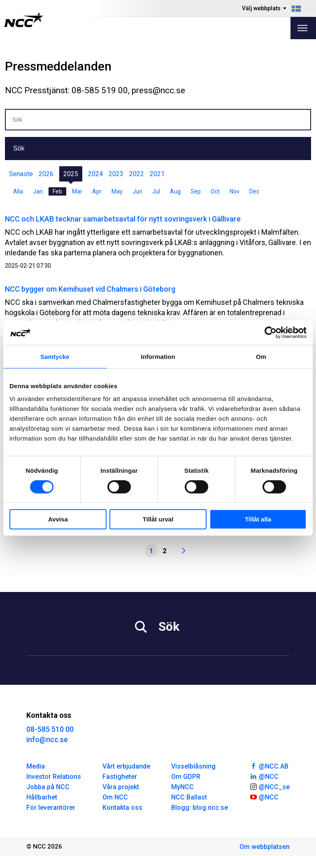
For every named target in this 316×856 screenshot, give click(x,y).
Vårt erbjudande (126, 766)
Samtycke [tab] (55, 356)
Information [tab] (158, 356)
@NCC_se (269, 786)
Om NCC (115, 797)
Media (35, 766)
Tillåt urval (158, 519)
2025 (70, 174)
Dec (254, 191)
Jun (137, 191)
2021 (157, 174)
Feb (57, 191)
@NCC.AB (268, 765)
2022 (136, 174)
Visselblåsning (193, 766)
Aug (175, 191)
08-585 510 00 (50, 729)
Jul (156, 191)
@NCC (264, 776)
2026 (46, 174)
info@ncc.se (47, 739)
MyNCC (182, 787)
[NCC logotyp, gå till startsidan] (23, 20)
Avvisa (58, 519)
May (117, 191)
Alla (18, 191)
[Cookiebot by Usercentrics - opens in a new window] (271, 332)
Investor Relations (53, 777)
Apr (97, 191)
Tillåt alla (258, 519)
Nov (234, 191)
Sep (196, 191)
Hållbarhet (41, 797)
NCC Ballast (189, 797)
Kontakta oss (122, 807)
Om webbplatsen (264, 847)
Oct (215, 191)
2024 (95, 174)
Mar (77, 191)
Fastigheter (119, 777)
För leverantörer (50, 807)
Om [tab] (261, 356)
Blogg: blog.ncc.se (199, 807)
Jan (38, 191)
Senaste (21, 174)
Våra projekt (120, 787)
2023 (116, 174)
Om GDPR (185, 777)
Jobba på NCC (48, 787)
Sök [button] (19, 148)
